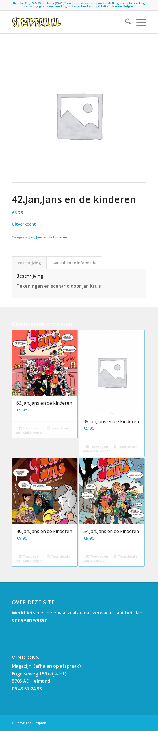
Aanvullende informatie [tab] (74, 262)
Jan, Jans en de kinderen (48, 237)
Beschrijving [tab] (29, 262)
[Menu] (138, 22)
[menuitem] (125, 22)
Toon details (58, 428)
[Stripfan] (65, 22)
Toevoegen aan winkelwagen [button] (29, 430)
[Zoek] (125, 22)
